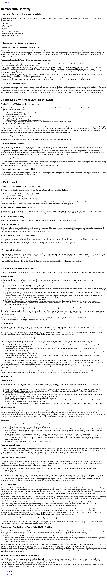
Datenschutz (8, 574)
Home (7, 2)
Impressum (8, 571)
